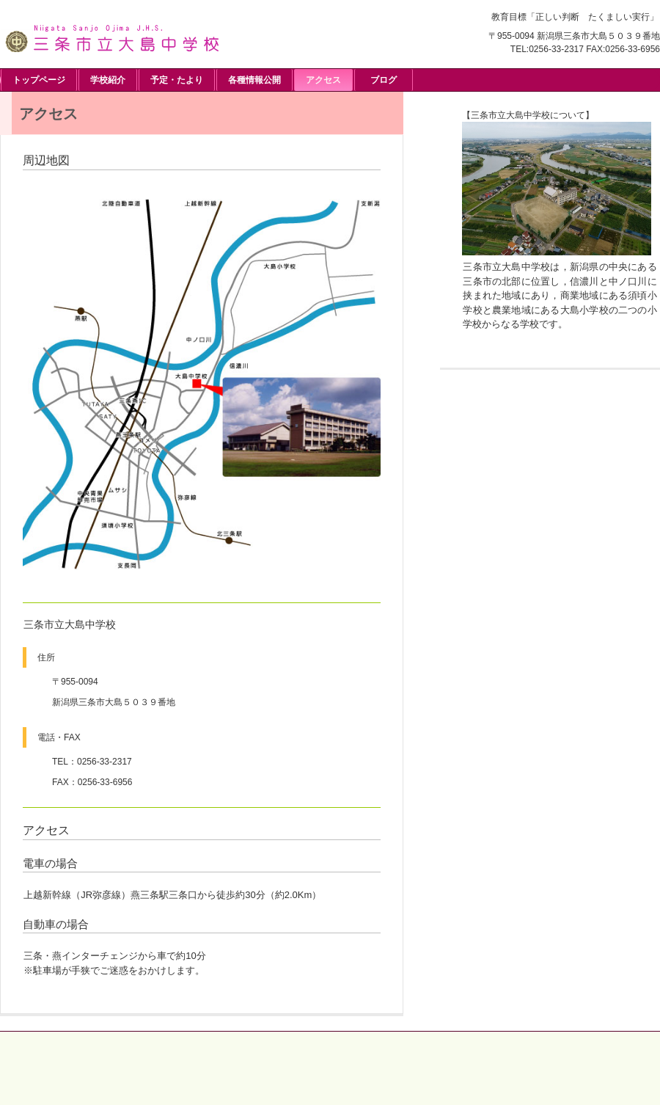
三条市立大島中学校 (110, 36)
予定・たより (176, 80)
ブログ (383, 80)
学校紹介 (107, 80)
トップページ (38, 80)
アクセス (323, 80)
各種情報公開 (254, 80)
